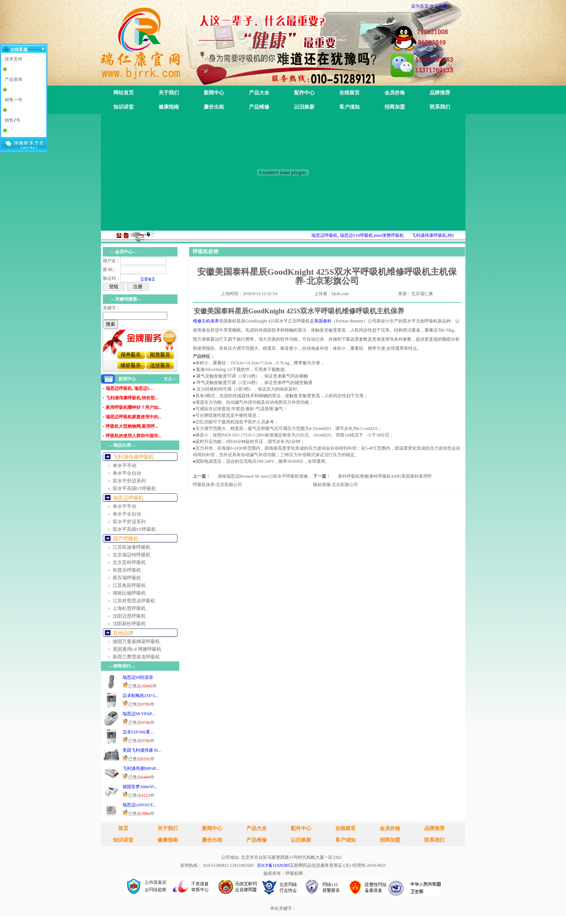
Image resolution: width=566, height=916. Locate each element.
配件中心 (304, 92)
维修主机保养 (206, 321)
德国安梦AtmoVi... (139, 786)
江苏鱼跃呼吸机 (129, 585)
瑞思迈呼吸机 (128, 498)
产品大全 (259, 92)
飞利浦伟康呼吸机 (133, 457)
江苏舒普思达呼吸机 (134, 600)
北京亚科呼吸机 (129, 562)
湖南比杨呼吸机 (129, 593)
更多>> (170, 378)
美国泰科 (323, 321)
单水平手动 (124, 465)
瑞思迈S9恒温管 (137, 677)
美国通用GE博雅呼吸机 (137, 649)
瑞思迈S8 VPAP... (138, 713)
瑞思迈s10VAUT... (139, 804)
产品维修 (259, 107)
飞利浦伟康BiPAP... (140, 768)
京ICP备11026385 (273, 865)
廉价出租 (214, 107)
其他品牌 (123, 633)
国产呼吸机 (125, 538)
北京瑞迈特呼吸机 (132, 554)
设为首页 (420, 6)
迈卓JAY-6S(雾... (137, 732)
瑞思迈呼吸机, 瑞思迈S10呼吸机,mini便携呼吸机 (364, 235)
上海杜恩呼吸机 (129, 608)
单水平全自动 (127, 473)
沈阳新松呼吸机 (129, 623)
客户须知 (349, 107)
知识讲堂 (123, 107)
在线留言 (349, 92)
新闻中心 (214, 92)
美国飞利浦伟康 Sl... (141, 750)
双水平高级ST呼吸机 (134, 488)
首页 (123, 828)
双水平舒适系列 (129, 481)
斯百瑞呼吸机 (127, 577)
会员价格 (395, 92)
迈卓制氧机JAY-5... (140, 695)
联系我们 (440, 107)
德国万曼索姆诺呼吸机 (136, 641)
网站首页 (123, 92)
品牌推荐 (440, 92)
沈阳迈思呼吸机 (129, 616)
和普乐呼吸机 (127, 570)
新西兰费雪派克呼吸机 (136, 656)
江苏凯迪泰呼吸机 (132, 547)
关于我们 (169, 92)
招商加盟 (395, 107)
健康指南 (169, 107)
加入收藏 (438, 6)
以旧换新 (304, 107)
